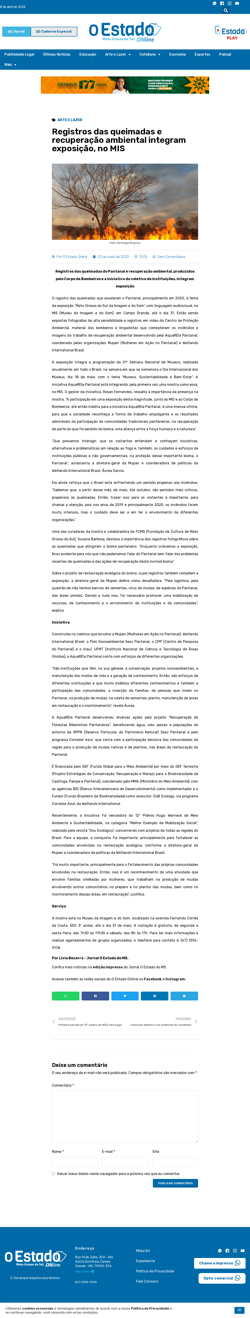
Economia (177, 54)
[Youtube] (237, 3)
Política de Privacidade (155, 1271)
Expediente (145, 1261)
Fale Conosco (147, 1281)
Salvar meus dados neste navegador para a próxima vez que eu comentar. (118, 1174)
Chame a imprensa (219, 1263)
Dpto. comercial (222, 1278)
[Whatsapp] (214, 3)
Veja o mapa (84, 1271)
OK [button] (239, 1310)
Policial (225, 54)
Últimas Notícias (57, 54)
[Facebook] (222, 3)
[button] (226, 10)
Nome (58, 1151)
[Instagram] (229, 3)
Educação (87, 54)
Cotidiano (150, 54)
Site (155, 1151)
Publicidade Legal (19, 54)
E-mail (108, 1151)
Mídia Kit (143, 1251)
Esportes (202, 54)
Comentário (63, 1085)
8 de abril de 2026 (13, 7)
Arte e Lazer (118, 54)
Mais (10, 65)
